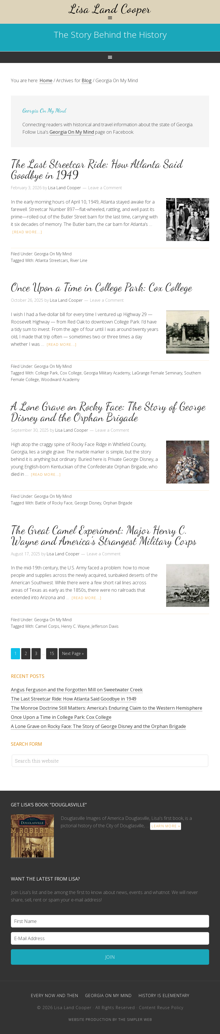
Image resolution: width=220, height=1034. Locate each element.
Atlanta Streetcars (51, 260)
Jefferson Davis (105, 626)
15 (52, 653)
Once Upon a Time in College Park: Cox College (101, 287)
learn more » (166, 826)
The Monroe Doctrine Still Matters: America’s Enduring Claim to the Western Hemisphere (106, 708)
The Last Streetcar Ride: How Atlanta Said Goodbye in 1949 (96, 169)
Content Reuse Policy (161, 1007)
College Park (46, 373)
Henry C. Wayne (75, 626)
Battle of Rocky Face (53, 503)
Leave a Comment (105, 187)
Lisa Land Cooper (110, 8)
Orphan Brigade (117, 503)
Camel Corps (47, 626)
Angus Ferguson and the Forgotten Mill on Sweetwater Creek (77, 689)
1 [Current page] (15, 653)
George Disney (87, 503)
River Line (78, 260)
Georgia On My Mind (72, 132)
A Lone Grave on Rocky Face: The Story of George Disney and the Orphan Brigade (108, 412)
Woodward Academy (60, 379)
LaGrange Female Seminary (157, 373)
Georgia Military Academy (107, 373)
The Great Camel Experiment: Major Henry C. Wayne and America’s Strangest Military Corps (104, 536)
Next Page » (73, 653)
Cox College (71, 373)
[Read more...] (27, 232)
